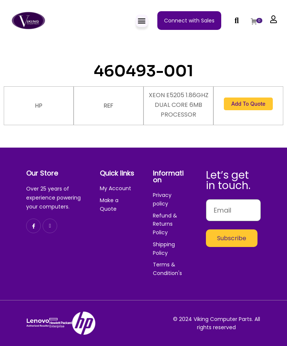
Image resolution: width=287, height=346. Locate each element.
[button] (142, 21)
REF (109, 105)
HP (38, 105)
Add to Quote (248, 104)
